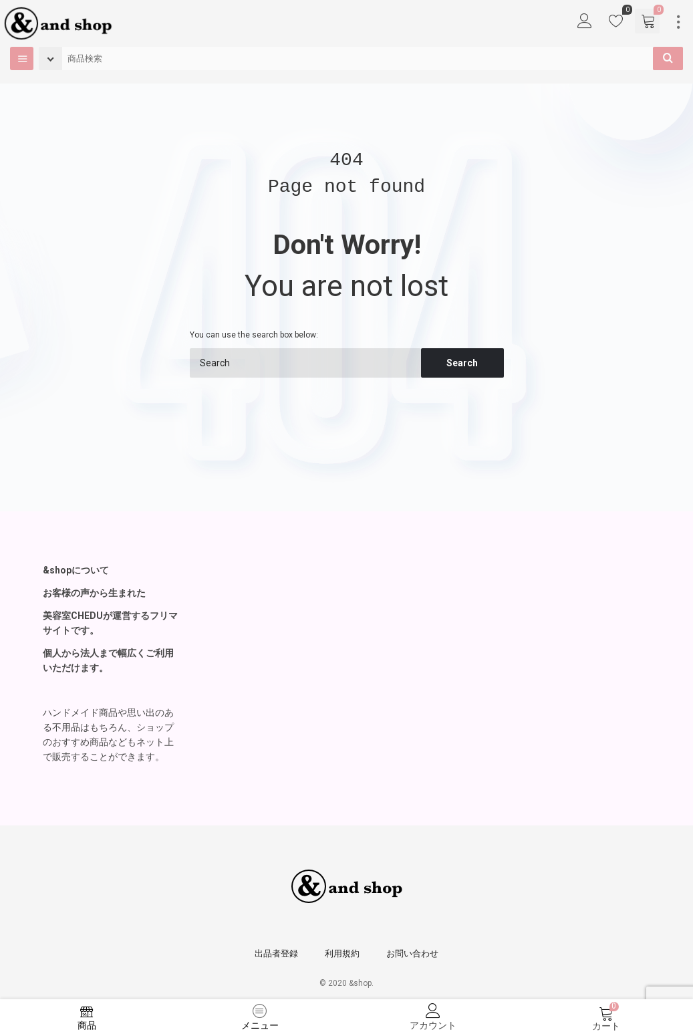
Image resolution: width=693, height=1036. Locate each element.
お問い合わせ (412, 953)
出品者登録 (276, 953)
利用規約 (342, 953)
